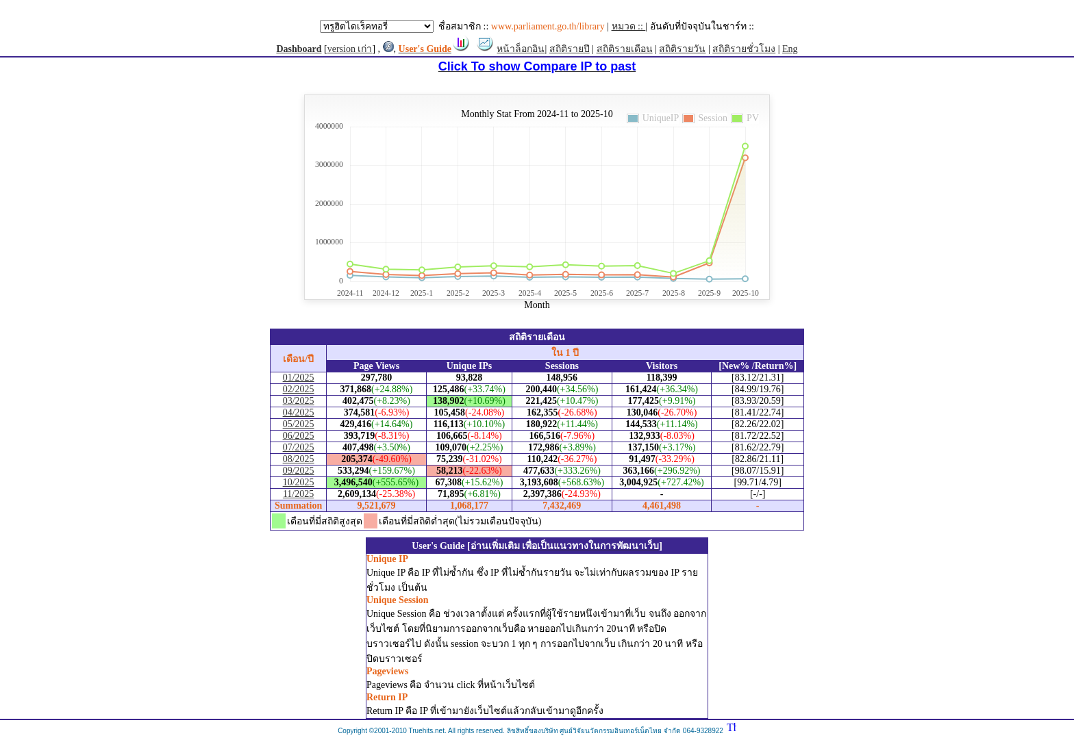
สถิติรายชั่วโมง (743, 49)
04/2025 (298, 412)
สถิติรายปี (569, 49)
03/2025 (298, 401)
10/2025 (298, 482)
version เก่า (350, 49)
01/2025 (298, 377)
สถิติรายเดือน (625, 49)
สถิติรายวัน (682, 49)
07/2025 (298, 447)
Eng (790, 49)
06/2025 (298, 436)
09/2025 (298, 470)
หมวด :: (629, 26)
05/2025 (298, 424)
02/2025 (298, 389)
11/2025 (298, 494)
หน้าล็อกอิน (521, 49)
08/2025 (298, 459)
